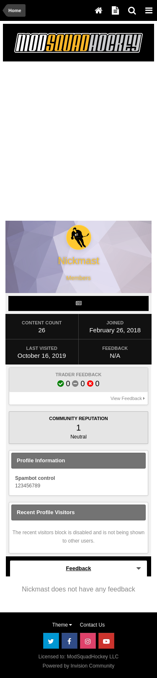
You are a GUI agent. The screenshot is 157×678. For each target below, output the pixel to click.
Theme (62, 625)
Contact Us (92, 625)
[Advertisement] (78, 142)
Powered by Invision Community (78, 666)
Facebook (69, 641)
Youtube (106, 641)
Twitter (51, 641)
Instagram (88, 641)
